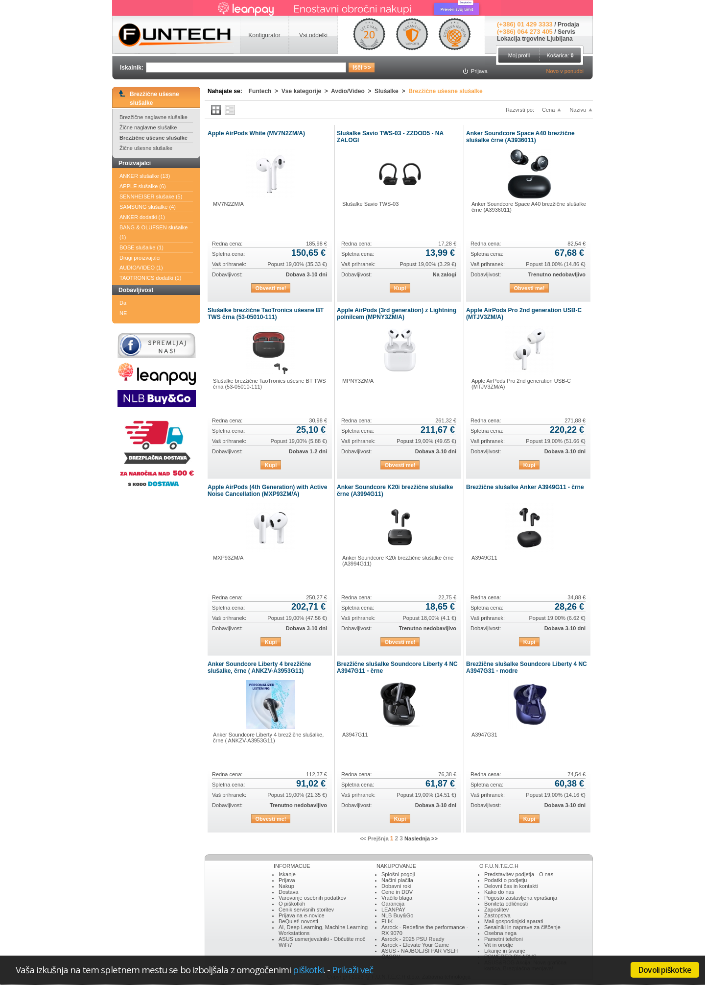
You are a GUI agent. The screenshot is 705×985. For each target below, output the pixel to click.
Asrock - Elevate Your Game (415, 945)
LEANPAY (393, 909)
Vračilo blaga (396, 898)
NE (123, 313)
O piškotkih (292, 904)
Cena (548, 110)
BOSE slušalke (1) (141, 247)
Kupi (400, 288)
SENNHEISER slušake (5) (150, 196)
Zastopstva (497, 915)
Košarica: (559, 55)
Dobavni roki (396, 886)
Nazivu (577, 110)
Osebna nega (500, 933)
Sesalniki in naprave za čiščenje (522, 927)
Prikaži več (352, 969)
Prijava (287, 880)
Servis (566, 31)
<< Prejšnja (374, 838)
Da (122, 303)
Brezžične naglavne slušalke (153, 117)
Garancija (392, 904)
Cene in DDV (397, 892)
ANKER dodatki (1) (142, 217)
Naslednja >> (421, 838)
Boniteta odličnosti (506, 904)
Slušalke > (391, 91)
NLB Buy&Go (397, 915)
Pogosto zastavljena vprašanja (520, 898)
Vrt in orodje (498, 945)
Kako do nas (499, 892)
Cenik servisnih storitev (306, 909)
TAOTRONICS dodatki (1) (150, 278)
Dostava (288, 892)
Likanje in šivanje (504, 951)
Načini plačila (397, 880)
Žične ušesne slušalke (145, 148)
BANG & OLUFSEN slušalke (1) (153, 232)
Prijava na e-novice (302, 915)
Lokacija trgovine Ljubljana (535, 38)
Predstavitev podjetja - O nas (518, 874)
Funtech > (265, 91)
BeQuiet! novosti (298, 921)
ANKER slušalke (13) (144, 176)
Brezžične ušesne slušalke (153, 138)
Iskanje (287, 874)
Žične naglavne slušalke (148, 127)
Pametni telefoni (503, 939)
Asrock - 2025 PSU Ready (412, 939)
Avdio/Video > (353, 91)
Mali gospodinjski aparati (513, 921)
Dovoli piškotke (664, 969)
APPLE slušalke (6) (142, 186)
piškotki (308, 969)
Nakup (286, 886)
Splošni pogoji (398, 874)
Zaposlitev (496, 909)
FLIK (387, 921)
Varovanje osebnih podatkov (312, 898)
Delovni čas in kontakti (511, 886)
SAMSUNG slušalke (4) (147, 207)
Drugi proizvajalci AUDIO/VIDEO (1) (141, 263)
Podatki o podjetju (505, 880)
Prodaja (568, 24)
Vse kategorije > (306, 91)
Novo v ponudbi (565, 71)
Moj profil (519, 55)
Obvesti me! (271, 288)
